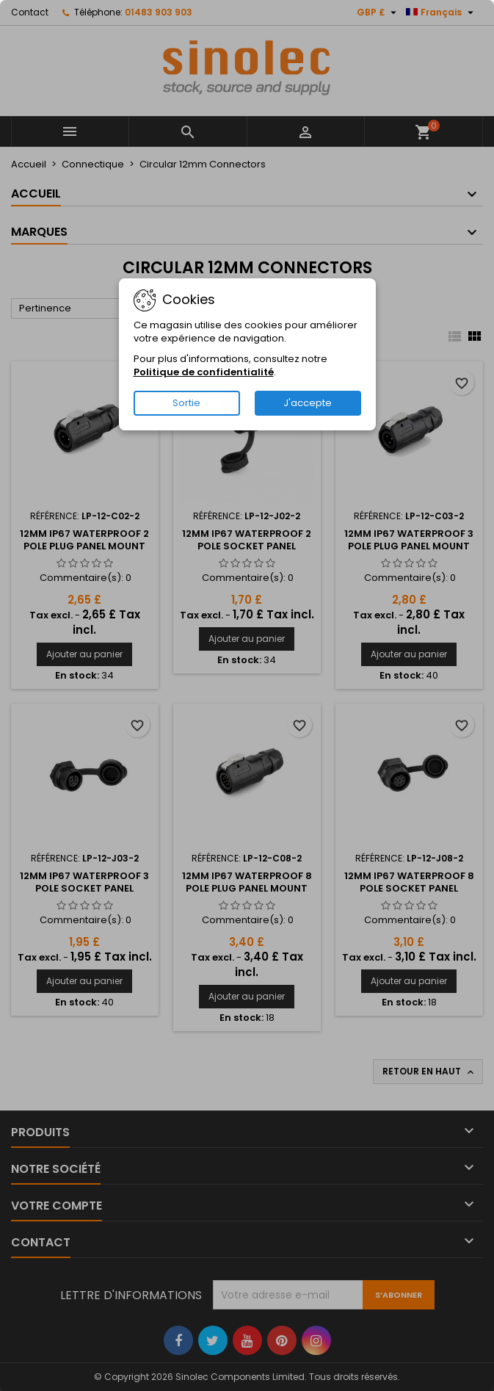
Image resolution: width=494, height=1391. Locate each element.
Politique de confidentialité (204, 372)
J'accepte (307, 403)
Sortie (186, 403)
